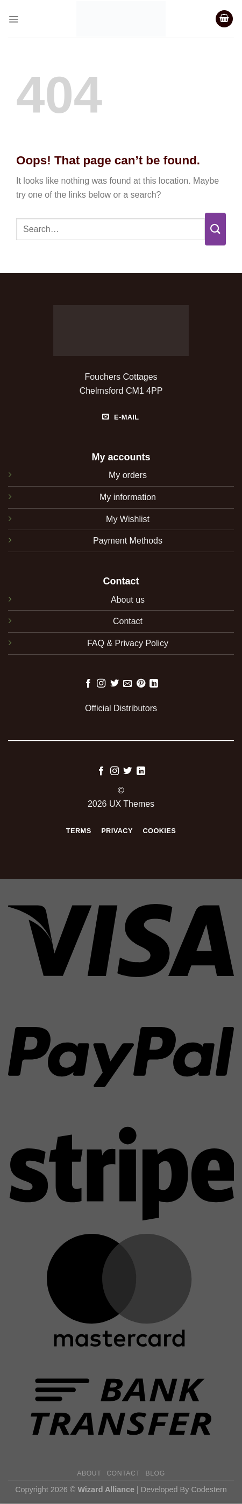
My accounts (120, 457)
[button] (13, 19)
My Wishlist (128, 519)
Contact (128, 621)
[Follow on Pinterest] (141, 684)
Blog (155, 1473)
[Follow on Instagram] (101, 684)
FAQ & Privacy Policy (127, 643)
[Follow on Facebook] (88, 684)
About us (128, 599)
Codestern (208, 1489)
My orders (128, 475)
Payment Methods (127, 540)
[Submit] (215, 229)
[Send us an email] (127, 684)
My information (127, 497)
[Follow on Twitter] (114, 684)
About (89, 1473)
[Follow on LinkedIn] (154, 684)
